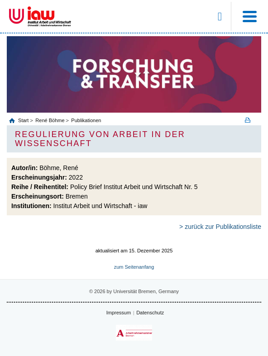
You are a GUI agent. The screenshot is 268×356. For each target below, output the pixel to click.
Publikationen (86, 120)
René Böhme (49, 120)
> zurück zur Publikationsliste (220, 226)
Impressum (118, 312)
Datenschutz (150, 312)
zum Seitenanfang (134, 267)
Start (24, 120)
